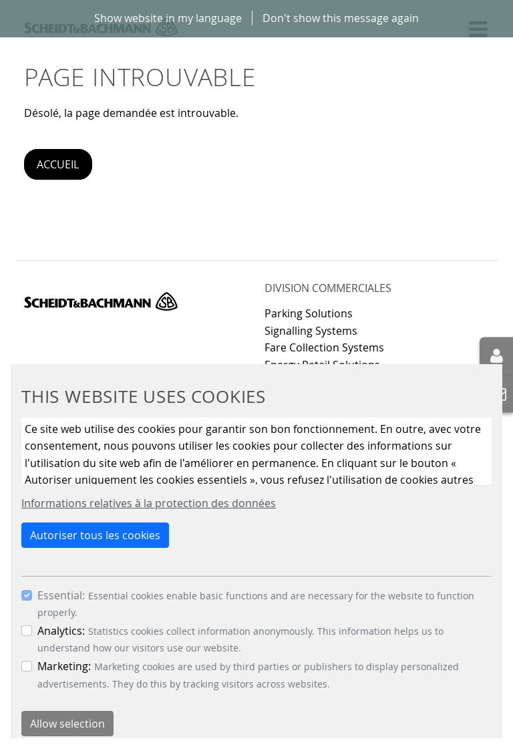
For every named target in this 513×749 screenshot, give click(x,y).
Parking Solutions (309, 313)
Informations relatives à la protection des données (148, 503)
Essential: (61, 595)
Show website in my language (168, 18)
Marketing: (64, 666)
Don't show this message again (341, 18)
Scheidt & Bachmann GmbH (101, 301)
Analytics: (61, 630)
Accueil (58, 164)
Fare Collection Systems (324, 347)
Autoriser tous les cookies (95, 535)
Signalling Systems (311, 330)
